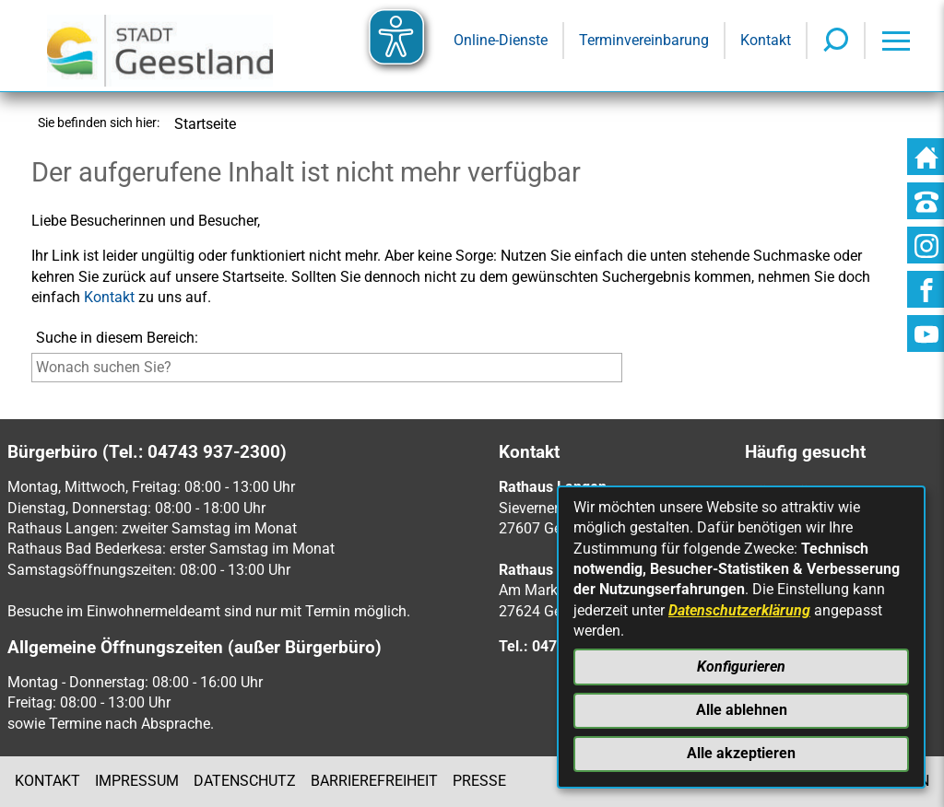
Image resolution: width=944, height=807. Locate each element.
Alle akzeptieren (741, 753)
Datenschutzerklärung (739, 610)
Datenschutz (245, 780)
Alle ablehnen (741, 710)
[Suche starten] (626, 371)
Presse (479, 780)
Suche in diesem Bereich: (117, 337)
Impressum (137, 780)
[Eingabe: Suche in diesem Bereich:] (327, 367)
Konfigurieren (741, 666)
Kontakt (109, 297)
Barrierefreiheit (374, 780)
